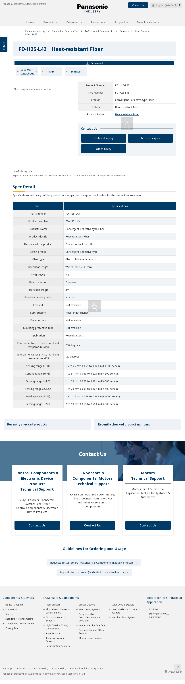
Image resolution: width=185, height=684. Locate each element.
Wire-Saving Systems (90, 613)
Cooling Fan (11, 631)
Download (72, 24)
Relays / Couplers (14, 608)
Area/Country (173, 675)
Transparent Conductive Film (20, 627)
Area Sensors (53, 636)
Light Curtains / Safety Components (57, 630)
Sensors (124, 33)
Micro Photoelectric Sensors (56, 622)
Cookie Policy (59, 672)
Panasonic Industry (35, 33)
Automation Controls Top (65, 33)
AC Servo (154, 612)
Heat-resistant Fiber (127, 116)
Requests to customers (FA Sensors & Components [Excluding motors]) (92, 565)
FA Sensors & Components (99, 33)
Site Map (7, 672)
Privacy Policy (41, 672)
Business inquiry (150, 140)
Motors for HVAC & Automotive (159, 619)
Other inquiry (103, 150)
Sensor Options (87, 608)
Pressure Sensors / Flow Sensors (91, 635)
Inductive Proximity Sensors (56, 643)
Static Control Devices (123, 608)
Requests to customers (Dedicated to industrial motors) (92, 575)
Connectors (11, 613)
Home (30, 24)
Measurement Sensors (91, 641)
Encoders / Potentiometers (19, 622)
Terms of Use (23, 672)
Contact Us (138, 5)
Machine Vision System (123, 621)
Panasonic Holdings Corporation (87, 672)
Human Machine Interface (92, 629)
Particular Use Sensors (58, 649)
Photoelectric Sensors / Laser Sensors (58, 614)
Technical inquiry (103, 140)
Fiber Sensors (142, 33)
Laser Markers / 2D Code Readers (125, 614)
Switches (9, 617)
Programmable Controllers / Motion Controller (89, 621)
